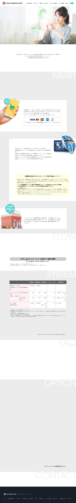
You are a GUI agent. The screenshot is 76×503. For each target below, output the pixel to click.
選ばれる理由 (26, 3)
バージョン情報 (58, 3)
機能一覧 (39, 3)
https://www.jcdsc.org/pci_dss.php (45, 202)
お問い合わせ (62, 485)
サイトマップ (69, 485)
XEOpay (64, 3)
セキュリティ (55, 485)
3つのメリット (33, 3)
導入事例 (52, 3)
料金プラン (44, 3)
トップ (5, 485)
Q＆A (48, 3)
